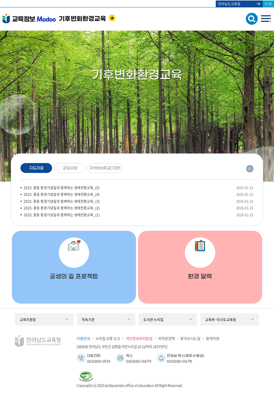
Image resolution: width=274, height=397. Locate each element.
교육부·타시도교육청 (220, 319)
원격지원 (212, 338)
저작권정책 (166, 338)
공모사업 (69, 168)
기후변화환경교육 (82, 19)
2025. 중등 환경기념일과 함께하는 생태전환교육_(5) (138, 187)
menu (266, 19)
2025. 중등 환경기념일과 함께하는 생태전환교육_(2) (138, 209)
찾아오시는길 (190, 338)
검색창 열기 (250, 18)
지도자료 (35, 168)
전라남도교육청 (229, 3)
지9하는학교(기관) (108, 168)
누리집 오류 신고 (108, 338)
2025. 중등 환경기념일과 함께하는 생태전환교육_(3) (138, 202)
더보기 (249, 169)
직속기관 (88, 319)
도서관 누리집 (153, 319)
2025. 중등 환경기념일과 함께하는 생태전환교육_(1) (138, 216)
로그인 (268, 3)
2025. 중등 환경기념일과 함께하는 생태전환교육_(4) (138, 195)
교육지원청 (28, 319)
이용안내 (83, 338)
